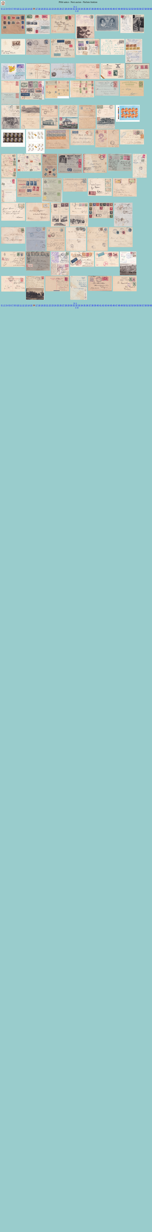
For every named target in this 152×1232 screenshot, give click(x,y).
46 (114, 9)
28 (66, 9)
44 (108, 9)
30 (71, 9)
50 (124, 9)
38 (92, 9)
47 (116, 9)
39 (95, 9)
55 (138, 9)
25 (58, 9)
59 (148, 9)
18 (39, 9)
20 (44, 9)
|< (74, 7)
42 (103, 9)
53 (132, 9)
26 (61, 9)
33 (79, 9)
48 (119, 9)
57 (143, 9)
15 (31, 9)
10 (18, 9)
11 (21, 9)
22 (50, 9)
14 (29, 9)
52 (130, 9)
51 (127, 9)
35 (84, 9)
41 (100, 9)
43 (106, 9)
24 (55, 9)
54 (135, 9)
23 (53, 9)
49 (122, 9)
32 (76, 9)
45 (111, 9)
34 (82, 9)
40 (98, 9)
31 (74, 9)
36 (87, 9)
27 (63, 9)
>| (78, 11)
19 (42, 9)
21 (47, 9)
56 (140, 9)
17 (36, 9)
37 (90, 9)
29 (68, 9)
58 (146, 9)
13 (26, 9)
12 (23, 9)
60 (151, 9)
